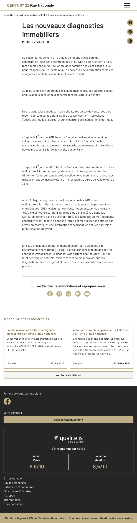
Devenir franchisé (15, 482)
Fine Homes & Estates (17, 491)
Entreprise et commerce (19, 487)
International (12, 499)
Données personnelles (83, 518)
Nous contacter (13, 504)
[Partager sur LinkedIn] (130, 41)
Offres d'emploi (13, 478)
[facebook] (7, 401)
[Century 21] (30, 5)
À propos (9, 495)
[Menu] (127, 4)
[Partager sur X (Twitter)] (130, 32)
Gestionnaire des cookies (116, 518)
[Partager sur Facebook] (130, 22)
